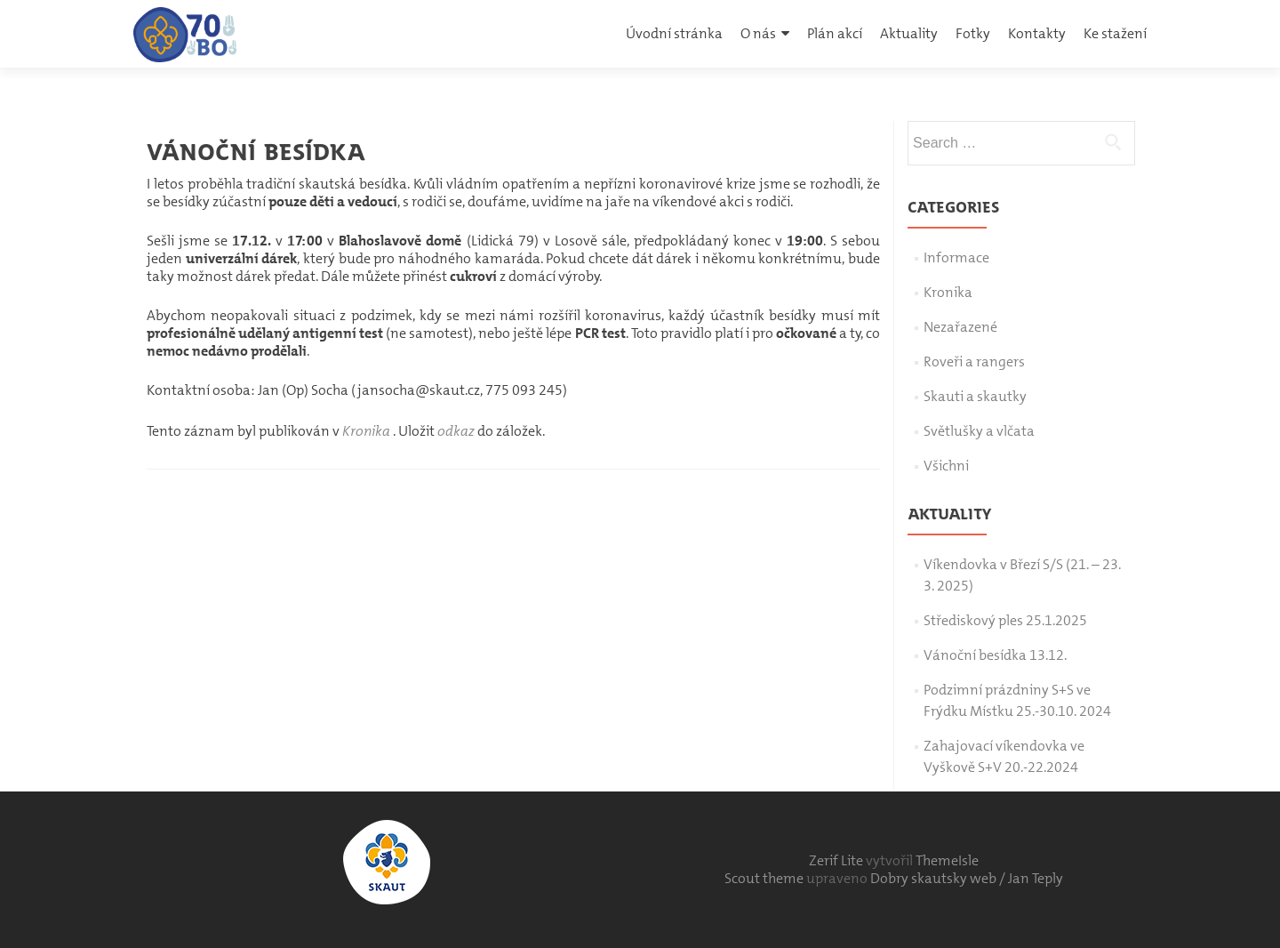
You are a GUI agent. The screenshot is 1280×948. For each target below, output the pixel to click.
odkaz (456, 431)
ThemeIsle (947, 860)
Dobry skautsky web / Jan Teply (966, 878)
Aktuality (909, 33)
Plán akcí (834, 33)
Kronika (366, 431)
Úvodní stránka (674, 33)
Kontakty (1037, 33)
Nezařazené (960, 326)
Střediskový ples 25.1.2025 (1005, 620)
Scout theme (765, 878)
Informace (956, 257)
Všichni (946, 465)
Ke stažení (1115, 33)
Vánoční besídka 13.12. (995, 655)
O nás (758, 33)
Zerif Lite (837, 860)
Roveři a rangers (974, 361)
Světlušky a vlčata (979, 431)
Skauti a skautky (975, 396)
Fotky (973, 33)
